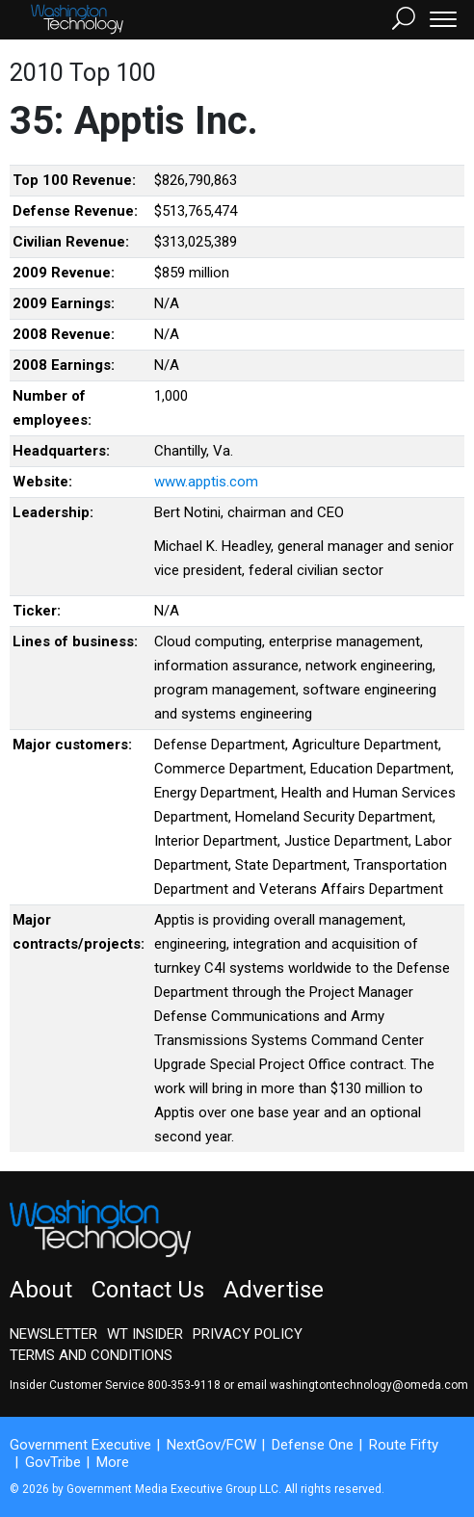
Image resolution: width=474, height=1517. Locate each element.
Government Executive (80, 1444)
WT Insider (145, 1334)
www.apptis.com (206, 481)
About (41, 1289)
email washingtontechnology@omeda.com (352, 1385)
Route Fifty (403, 1444)
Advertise (274, 1289)
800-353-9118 (184, 1385)
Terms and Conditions (91, 1355)
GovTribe (53, 1462)
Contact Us (148, 1289)
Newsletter (53, 1334)
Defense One (313, 1444)
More (112, 1462)
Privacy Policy (248, 1334)
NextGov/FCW (211, 1444)
